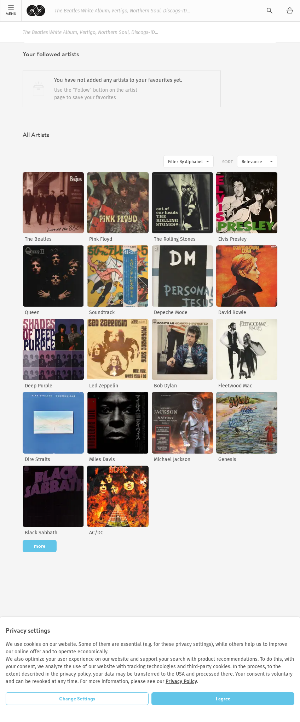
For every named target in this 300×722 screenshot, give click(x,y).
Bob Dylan (165, 386)
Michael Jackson (172, 459)
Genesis (227, 459)
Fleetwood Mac (235, 386)
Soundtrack (102, 312)
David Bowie (232, 312)
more (39, 546)
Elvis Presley (232, 239)
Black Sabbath (41, 533)
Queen (32, 312)
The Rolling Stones (175, 239)
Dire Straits (37, 459)
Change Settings (77, 698)
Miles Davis (102, 459)
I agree (223, 698)
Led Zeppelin (103, 386)
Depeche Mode (171, 312)
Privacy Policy (181, 681)
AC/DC (96, 533)
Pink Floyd (100, 239)
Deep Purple (38, 386)
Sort (227, 162)
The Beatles (38, 239)
